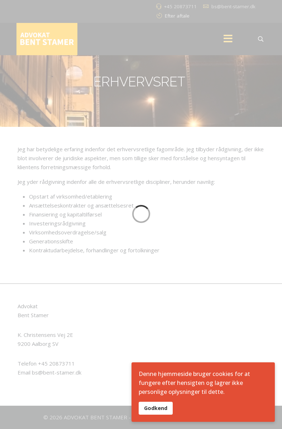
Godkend (155, 408)
